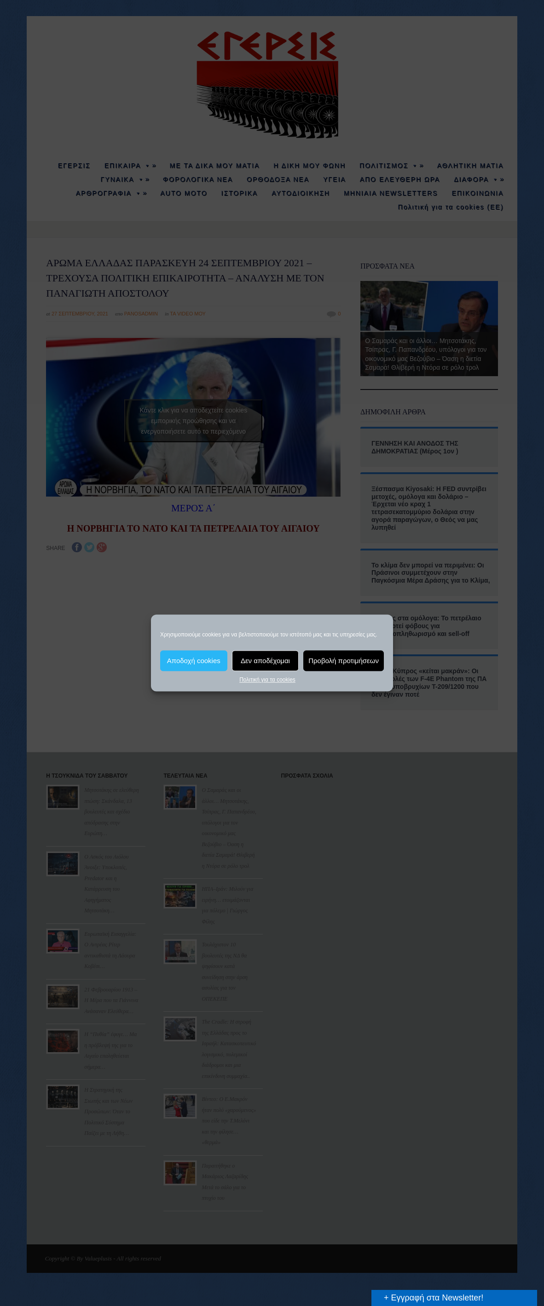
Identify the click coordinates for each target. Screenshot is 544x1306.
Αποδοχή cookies (193, 660)
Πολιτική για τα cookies (267, 679)
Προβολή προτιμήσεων (343, 660)
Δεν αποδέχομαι (265, 660)
